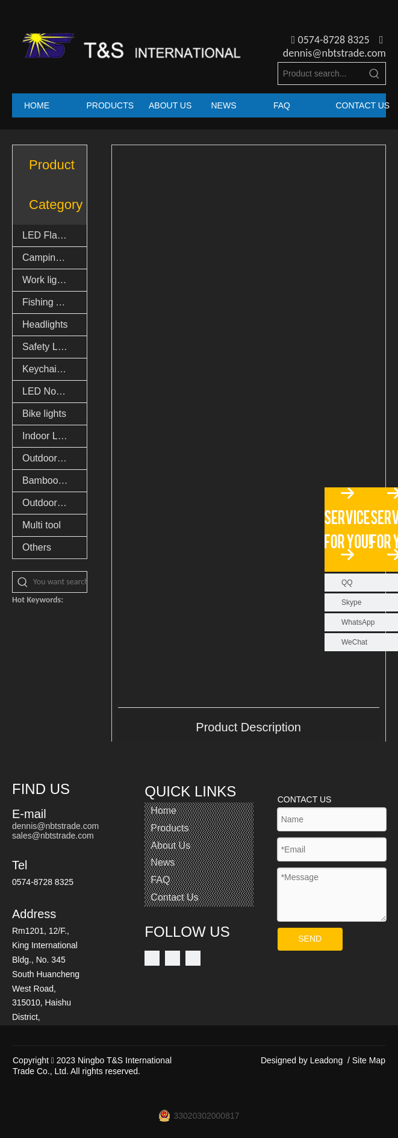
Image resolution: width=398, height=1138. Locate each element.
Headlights (45, 324)
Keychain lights (54, 369)
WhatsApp (358, 622)
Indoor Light (47, 436)
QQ (347, 582)
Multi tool (41, 525)
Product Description (248, 727)
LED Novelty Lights (54, 391)
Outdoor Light (51, 458)
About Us (170, 845)
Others (36, 547)
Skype (351, 602)
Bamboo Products (54, 480)
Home (163, 810)
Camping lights (54, 257)
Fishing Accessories (54, 302)
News (163, 862)
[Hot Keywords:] (374, 73)
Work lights (46, 280)
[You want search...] (60, 582)
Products (169, 828)
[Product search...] (321, 73)
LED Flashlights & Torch (54, 235)
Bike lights (44, 413)
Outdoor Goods (54, 503)
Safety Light (47, 347)
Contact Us (174, 897)
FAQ (160, 880)
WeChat (354, 642)
